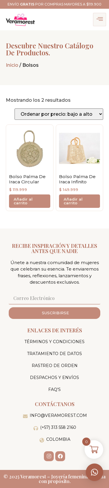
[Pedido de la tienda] (59, 114)
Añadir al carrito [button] (23, 201)
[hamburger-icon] (99, 19)
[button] (94, 472)
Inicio (12, 65)
